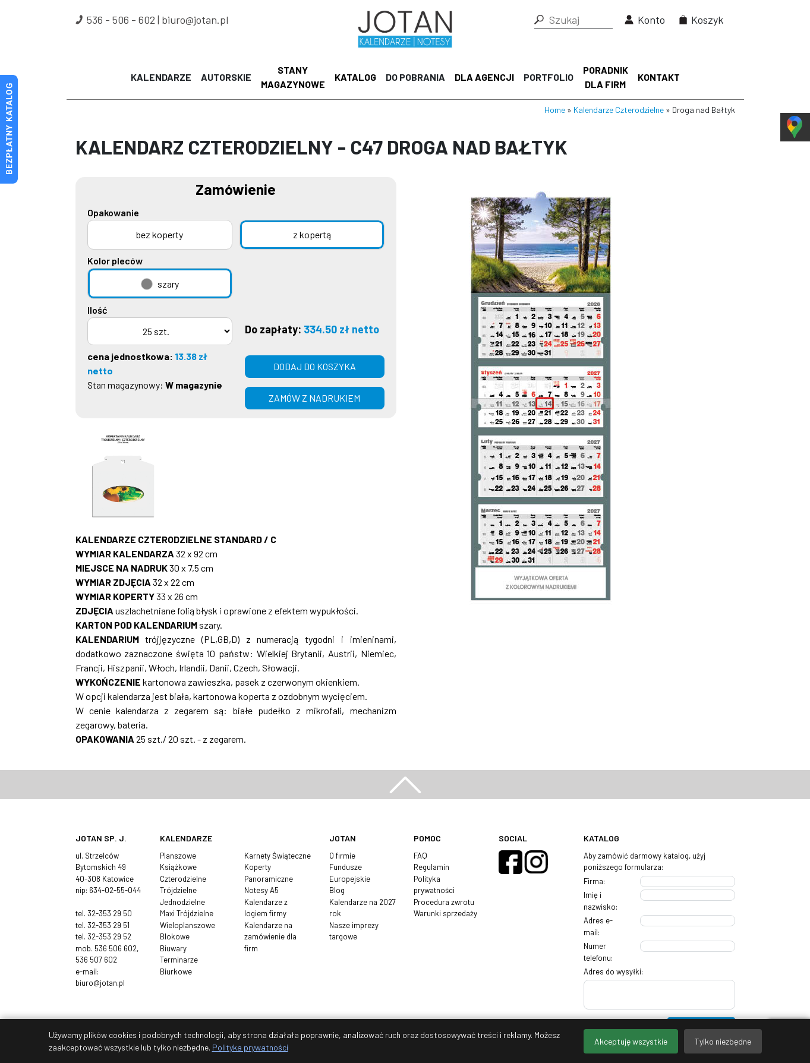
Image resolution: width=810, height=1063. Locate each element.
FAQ (420, 855)
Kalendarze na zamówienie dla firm (270, 936)
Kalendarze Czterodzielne (618, 110)
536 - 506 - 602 (121, 19)
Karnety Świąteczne (277, 855)
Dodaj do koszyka (314, 366)
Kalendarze (161, 77)
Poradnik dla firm (605, 77)
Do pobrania (415, 77)
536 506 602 (115, 948)
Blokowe (175, 936)
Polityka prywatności (250, 1047)
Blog (337, 890)
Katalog (355, 77)
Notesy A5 (261, 890)
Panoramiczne (268, 879)
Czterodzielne (183, 879)
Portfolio (548, 77)
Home (554, 110)
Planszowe (178, 855)
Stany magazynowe (293, 77)
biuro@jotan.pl (195, 19)
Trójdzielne (178, 890)
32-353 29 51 (108, 925)
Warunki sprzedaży (445, 913)
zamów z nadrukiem (314, 397)
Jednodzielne (182, 902)
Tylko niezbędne (723, 1041)
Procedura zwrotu (444, 902)
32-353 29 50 (109, 913)
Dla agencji (484, 77)
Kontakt (659, 77)
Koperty (257, 867)
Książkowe (178, 867)
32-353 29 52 (109, 936)
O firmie (342, 855)
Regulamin (431, 867)
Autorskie (226, 77)
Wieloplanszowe (187, 925)
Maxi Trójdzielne (186, 913)
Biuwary (173, 948)
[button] (539, 19)
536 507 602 (96, 959)
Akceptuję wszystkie (630, 1041)
